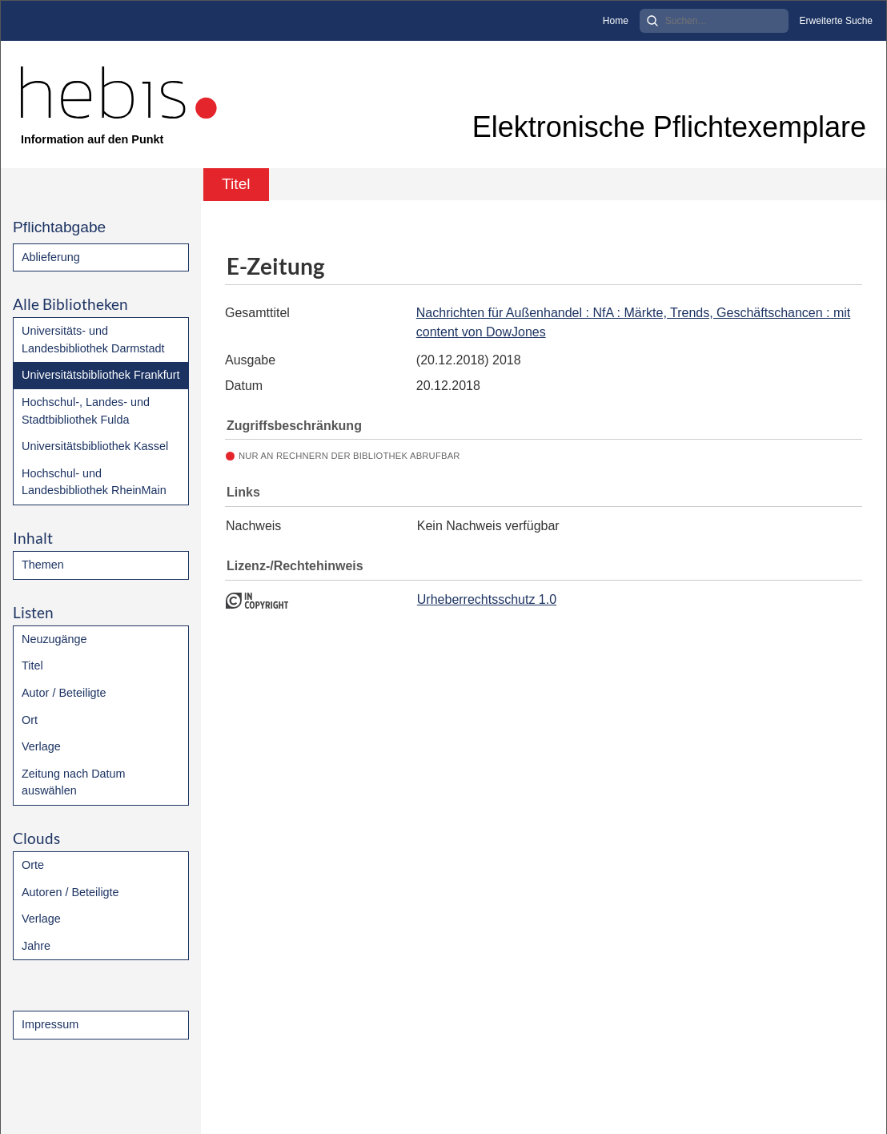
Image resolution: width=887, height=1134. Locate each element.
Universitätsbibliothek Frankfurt (101, 374)
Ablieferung (51, 257)
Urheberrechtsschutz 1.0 (486, 599)
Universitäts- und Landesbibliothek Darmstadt (93, 339)
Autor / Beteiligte (64, 692)
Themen (43, 564)
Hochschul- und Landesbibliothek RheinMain (94, 482)
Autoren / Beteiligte (70, 892)
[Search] (714, 21)
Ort (30, 720)
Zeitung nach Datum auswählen (74, 782)
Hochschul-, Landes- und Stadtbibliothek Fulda (86, 411)
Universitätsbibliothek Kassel (95, 446)
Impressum (50, 1024)
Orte (33, 865)
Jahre (36, 945)
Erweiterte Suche (836, 20)
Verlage (41, 746)
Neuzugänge (54, 639)
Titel (32, 665)
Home (615, 20)
